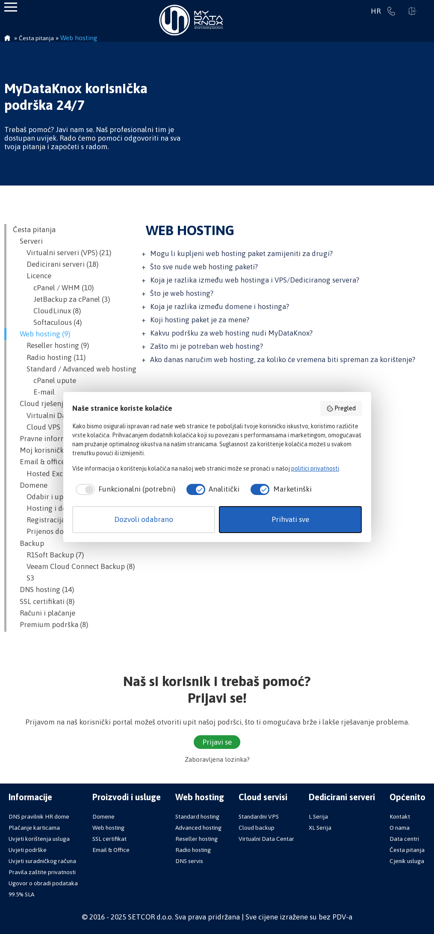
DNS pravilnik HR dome (39, 816)
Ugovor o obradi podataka (43, 883)
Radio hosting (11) (49, 357)
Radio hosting (193, 849)
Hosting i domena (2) (54, 508)
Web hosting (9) (41, 334)
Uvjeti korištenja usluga (39, 838)
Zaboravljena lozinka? (217, 759)
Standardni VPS (259, 816)
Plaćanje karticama (34, 827)
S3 (23, 578)
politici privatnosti (315, 468)
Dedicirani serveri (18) (55, 264)
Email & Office (111, 849)
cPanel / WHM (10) (53, 287)
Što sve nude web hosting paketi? (204, 266)
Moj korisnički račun (49, 450)
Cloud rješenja (40, 403)
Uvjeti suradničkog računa (42, 860)
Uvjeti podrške (28, 849)
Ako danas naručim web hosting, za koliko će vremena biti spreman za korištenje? (282, 359)
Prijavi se (412, 11)
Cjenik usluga (407, 860)
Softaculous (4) (47, 322)
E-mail (34, 392)
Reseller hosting (196, 838)
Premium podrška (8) (50, 624)
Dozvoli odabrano (143, 519)
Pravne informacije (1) (52, 438)
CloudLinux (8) (47, 310)
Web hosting (108, 827)
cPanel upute (44, 380)
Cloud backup (257, 827)
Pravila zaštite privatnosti (42, 872)
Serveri (28, 241)
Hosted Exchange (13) (55, 473)
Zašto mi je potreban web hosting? (206, 346)
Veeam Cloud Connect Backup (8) (74, 566)
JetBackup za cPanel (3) (61, 299)
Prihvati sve (290, 519)
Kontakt (400, 816)
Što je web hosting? (181, 293)
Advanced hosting (198, 827)
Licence (32, 275)
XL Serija (320, 827)
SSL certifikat (109, 838)
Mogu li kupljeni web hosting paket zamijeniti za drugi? (241, 253)
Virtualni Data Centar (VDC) (64, 415)
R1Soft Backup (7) (48, 555)
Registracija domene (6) (58, 520)
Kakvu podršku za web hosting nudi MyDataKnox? (231, 333)
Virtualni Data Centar (266, 838)
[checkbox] (123, 489)
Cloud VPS (36, 427)
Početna (7, 39)
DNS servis (189, 860)
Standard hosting (197, 816)
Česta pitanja (34, 229)
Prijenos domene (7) (52, 531)
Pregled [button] (341, 408)
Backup (28, 543)
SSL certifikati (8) (43, 601)
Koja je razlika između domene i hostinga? (219, 306)
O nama (400, 827)
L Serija (318, 816)
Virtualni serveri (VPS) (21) (62, 252)
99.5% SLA (21, 894)
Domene (30, 485)
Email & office (39, 461)
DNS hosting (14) (43, 589)
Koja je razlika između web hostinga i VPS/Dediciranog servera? (254, 280)
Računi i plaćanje (44, 613)
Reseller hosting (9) (51, 345)
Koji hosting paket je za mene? (199, 319)
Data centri (404, 838)
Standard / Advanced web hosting (74, 369)
